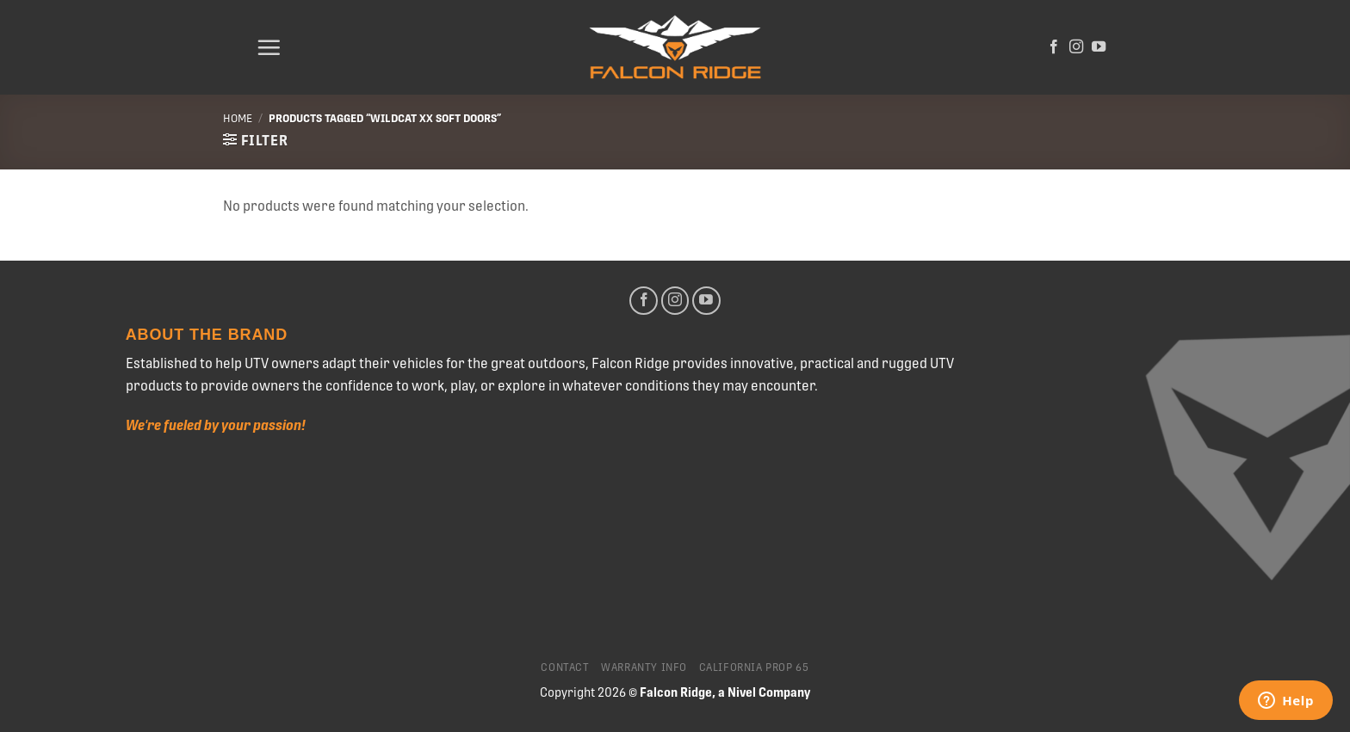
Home (237, 118)
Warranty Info (644, 667)
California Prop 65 (754, 667)
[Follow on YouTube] (1098, 47)
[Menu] (269, 47)
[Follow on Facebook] (1054, 47)
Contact (565, 667)
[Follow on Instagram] (1076, 47)
